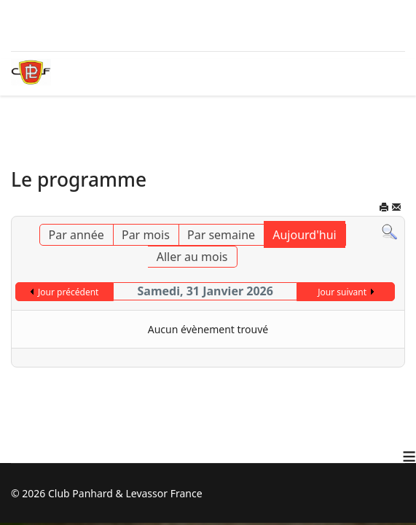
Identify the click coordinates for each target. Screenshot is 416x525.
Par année (76, 235)
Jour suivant (342, 292)
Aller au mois (192, 257)
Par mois (146, 235)
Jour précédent (68, 292)
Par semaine (221, 235)
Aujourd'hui (304, 235)
